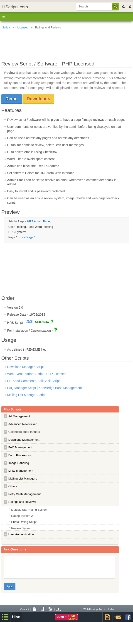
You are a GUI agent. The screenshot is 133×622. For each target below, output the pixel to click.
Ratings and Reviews (22, 501)
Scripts (6, 27)
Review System (21, 528)
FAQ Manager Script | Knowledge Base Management (44, 388)
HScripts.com (15, 7)
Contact (24, 609)
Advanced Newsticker (22, 424)
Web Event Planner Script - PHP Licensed (36, 374)
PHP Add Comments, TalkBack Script (33, 381)
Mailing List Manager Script (26, 395)
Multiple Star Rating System (29, 509)
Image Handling (18, 463)
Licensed (22, 27)
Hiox (16, 617)
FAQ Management (20, 447)
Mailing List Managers (22, 478)
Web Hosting (91, 609)
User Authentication (21, 534)
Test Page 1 (28, 237)
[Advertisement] (66, 44)
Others (12, 486)
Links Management (20, 470)
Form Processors (19, 455)
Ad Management (19, 416)
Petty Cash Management (24, 494)
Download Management (23, 439)
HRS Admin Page (38, 221)
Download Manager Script (25, 367)
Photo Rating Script (24, 522)
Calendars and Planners (24, 431)
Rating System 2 (22, 515)
